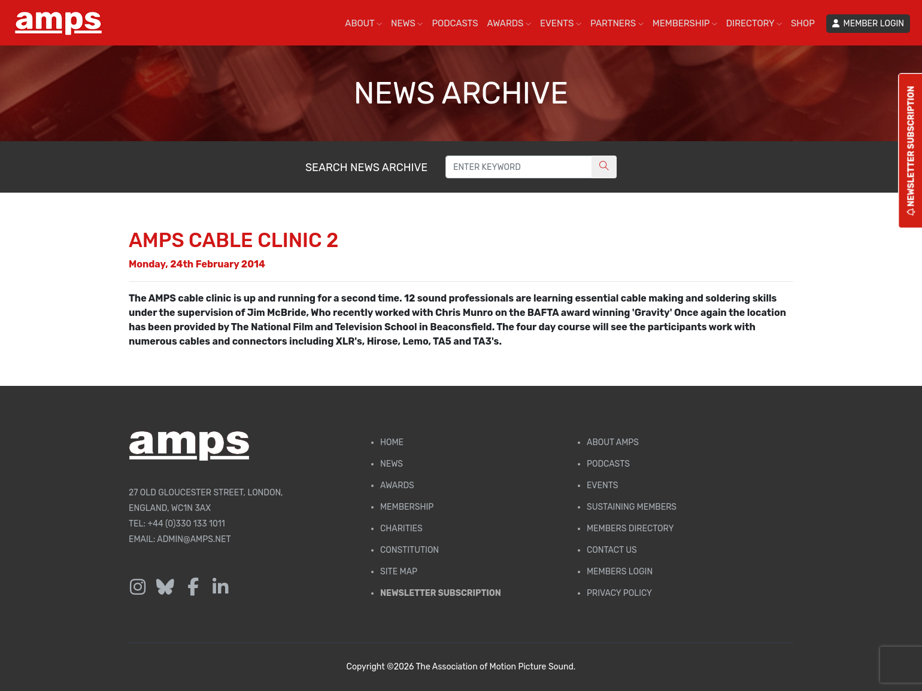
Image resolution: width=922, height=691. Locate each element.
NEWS (407, 23)
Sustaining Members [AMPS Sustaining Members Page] (632, 507)
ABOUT (363, 23)
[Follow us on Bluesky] (165, 587)
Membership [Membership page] (406, 507)
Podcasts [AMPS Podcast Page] (608, 464)
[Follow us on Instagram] (138, 587)
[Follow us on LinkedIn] (220, 587)
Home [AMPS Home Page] (392, 442)
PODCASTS (455, 23)
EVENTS (560, 23)
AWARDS (509, 23)
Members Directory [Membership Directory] (630, 528)
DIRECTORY (754, 23)
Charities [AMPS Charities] (401, 528)
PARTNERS (617, 23)
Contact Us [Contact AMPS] (612, 550)
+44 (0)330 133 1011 (186, 524)
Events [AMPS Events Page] (602, 485)
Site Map (398, 572)
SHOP (803, 23)
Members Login (620, 572)
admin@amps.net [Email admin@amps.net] (193, 539)
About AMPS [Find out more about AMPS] (613, 442)
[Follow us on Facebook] (193, 587)
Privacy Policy (619, 593)
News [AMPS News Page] (391, 464)
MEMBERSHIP (685, 23)
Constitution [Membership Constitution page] (409, 550)
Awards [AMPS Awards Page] (397, 485)
